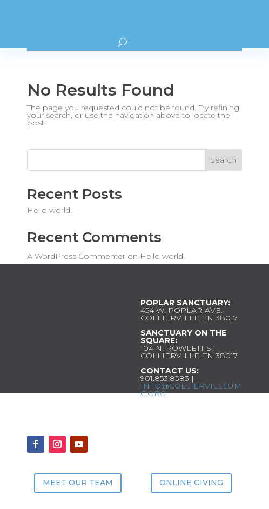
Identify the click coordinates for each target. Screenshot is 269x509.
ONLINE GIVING (191, 482)
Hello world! (49, 210)
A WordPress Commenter (76, 256)
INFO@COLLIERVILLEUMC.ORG (190, 389)
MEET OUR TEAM (78, 482)
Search (223, 160)
